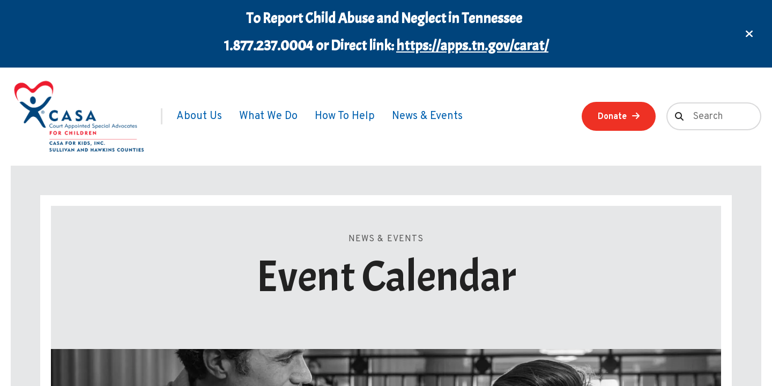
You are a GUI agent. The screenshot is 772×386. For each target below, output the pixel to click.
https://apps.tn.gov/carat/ (472, 45)
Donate (612, 117)
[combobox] (713, 116)
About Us (199, 116)
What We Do (268, 116)
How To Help (345, 116)
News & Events (427, 116)
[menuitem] (199, 116)
